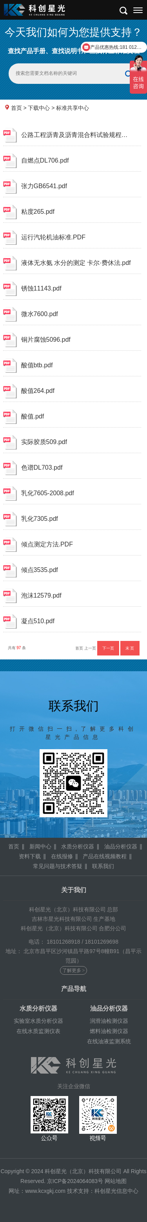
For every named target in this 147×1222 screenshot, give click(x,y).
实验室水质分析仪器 (38, 1021)
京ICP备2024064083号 (75, 1181)
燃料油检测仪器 (109, 1031)
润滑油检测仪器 (109, 1021)
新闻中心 (40, 846)
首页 (16, 108)
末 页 (129, 648)
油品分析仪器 (120, 846)
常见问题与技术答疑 (57, 866)
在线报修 (62, 856)
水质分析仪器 (77, 846)
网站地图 (116, 1181)
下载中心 (39, 108)
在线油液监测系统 (109, 1041)
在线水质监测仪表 (38, 1031)
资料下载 (30, 856)
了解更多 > (73, 970)
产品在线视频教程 (105, 856)
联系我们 (103, 866)
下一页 (108, 648)
